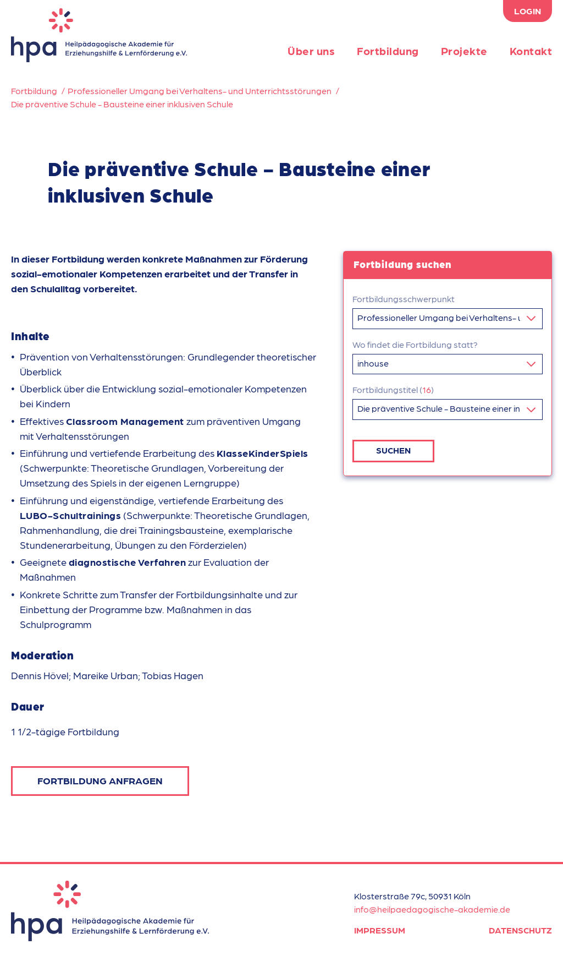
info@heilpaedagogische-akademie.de (432, 909)
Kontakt (531, 50)
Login (527, 11)
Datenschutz (520, 930)
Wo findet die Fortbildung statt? (415, 343)
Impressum (379, 930)
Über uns (311, 50)
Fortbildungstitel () (393, 387)
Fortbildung (388, 50)
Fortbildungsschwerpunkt (403, 298)
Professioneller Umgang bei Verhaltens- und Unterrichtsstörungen (200, 90)
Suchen (393, 446)
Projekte (464, 50)
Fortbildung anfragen (100, 780)
